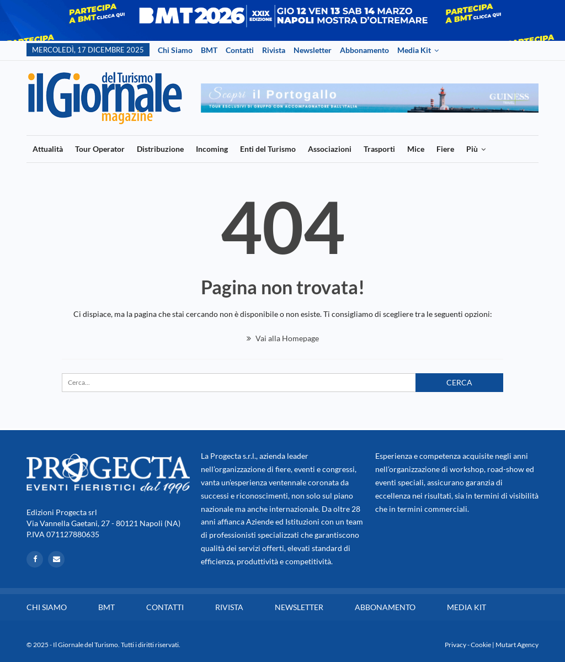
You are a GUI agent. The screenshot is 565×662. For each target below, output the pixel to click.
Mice (415, 148)
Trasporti (379, 148)
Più (472, 148)
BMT (209, 50)
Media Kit (414, 50)
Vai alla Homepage (283, 338)
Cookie (481, 644)
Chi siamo (175, 50)
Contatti (240, 50)
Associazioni (329, 148)
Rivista (273, 50)
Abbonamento (364, 50)
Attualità (48, 148)
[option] (370, 98)
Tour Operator (100, 148)
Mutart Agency (517, 644)
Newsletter (313, 50)
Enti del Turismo (268, 148)
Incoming (212, 148)
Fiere (445, 148)
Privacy (455, 644)
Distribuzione (160, 148)
